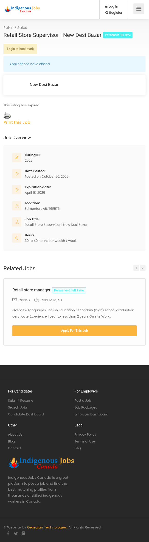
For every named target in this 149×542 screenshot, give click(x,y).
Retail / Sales (15, 27)
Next (143, 268)
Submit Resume (20, 400)
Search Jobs (18, 407)
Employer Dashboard (91, 414)
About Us (15, 434)
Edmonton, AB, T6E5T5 (42, 208)
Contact (14, 448)
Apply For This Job (74, 330)
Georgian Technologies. (47, 527)
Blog (11, 441)
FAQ (78, 448)
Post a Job (83, 400)
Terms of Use (85, 441)
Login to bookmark (20, 49)
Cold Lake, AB (51, 300)
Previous (136, 268)
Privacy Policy (85, 434)
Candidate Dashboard (26, 414)
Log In (111, 6)
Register (113, 12)
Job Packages (86, 407)
